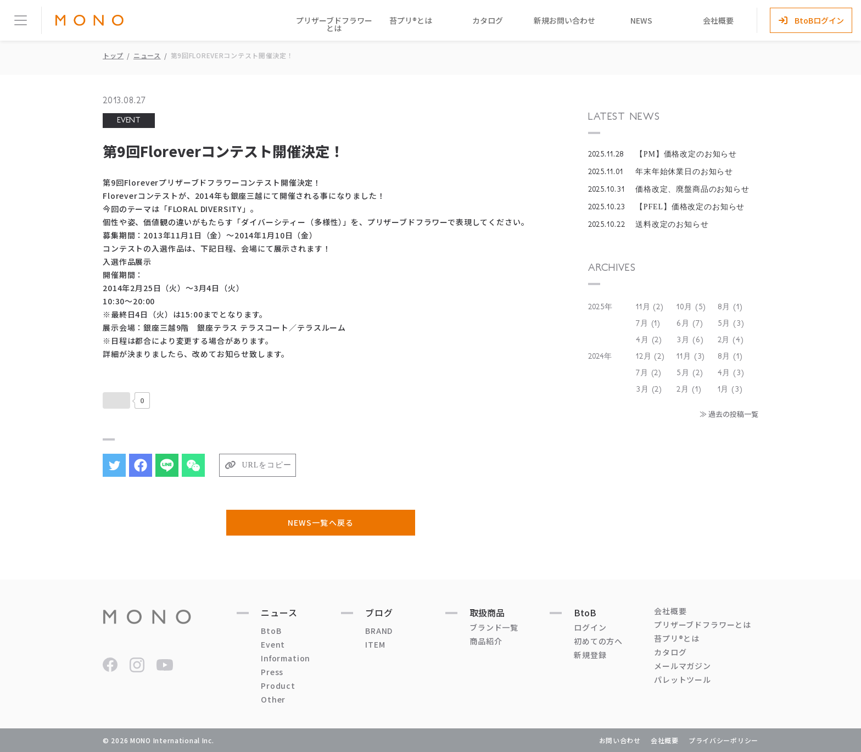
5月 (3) (731, 323)
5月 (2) (690, 373)
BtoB (271, 630)
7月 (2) (649, 373)
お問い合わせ (620, 740)
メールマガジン (682, 665)
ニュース (147, 55)
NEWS (641, 20)
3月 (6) (690, 340)
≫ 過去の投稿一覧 (729, 414)
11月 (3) (691, 356)
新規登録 (590, 654)
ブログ (379, 612)
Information (285, 658)
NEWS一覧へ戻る (320, 522)
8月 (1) (730, 307)
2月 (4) (731, 340)
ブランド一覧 (493, 627)
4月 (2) (649, 340)
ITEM (375, 644)
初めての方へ (598, 641)
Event (273, 644)
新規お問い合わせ (564, 20)
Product (278, 685)
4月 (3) (731, 373)
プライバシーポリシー (723, 740)
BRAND (379, 630)
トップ (113, 55)
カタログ (487, 20)
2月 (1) (689, 389)
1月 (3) (730, 389)
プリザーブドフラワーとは (334, 24)
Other (273, 699)
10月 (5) (691, 307)
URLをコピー (267, 465)
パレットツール (682, 679)
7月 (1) (648, 323)
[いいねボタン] (116, 400)
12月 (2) (650, 356)
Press (272, 671)
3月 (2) (649, 389)
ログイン (590, 627)
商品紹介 (485, 641)
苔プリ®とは (410, 20)
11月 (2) (650, 307)
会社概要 (718, 20)
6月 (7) (690, 323)
